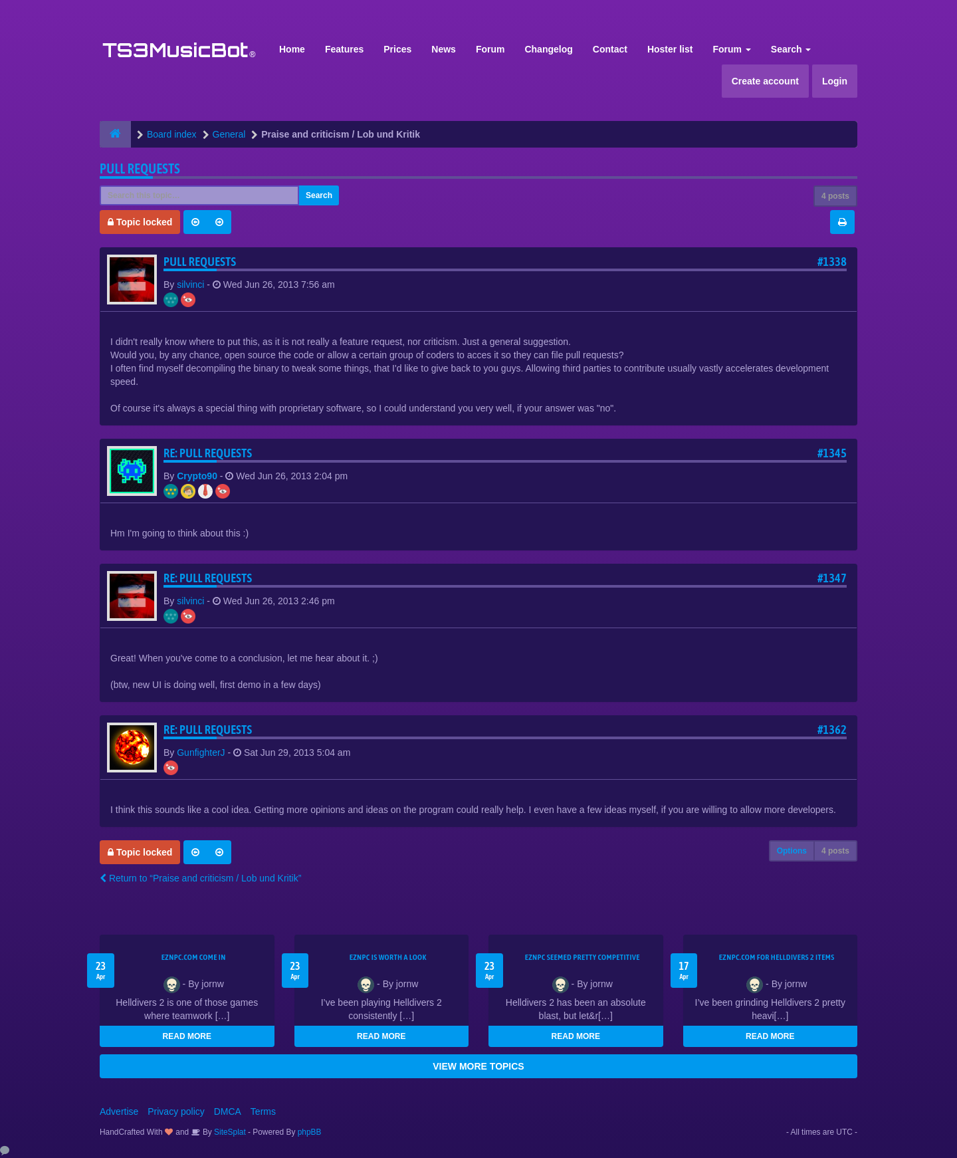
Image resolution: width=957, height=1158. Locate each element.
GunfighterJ (201, 752)
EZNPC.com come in (193, 957)
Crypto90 (197, 476)
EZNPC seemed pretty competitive (582, 957)
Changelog (548, 49)
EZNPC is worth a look (388, 957)
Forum (490, 49)
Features (344, 49)
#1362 (832, 730)
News (443, 49)
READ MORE (187, 1036)
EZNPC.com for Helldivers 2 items (777, 957)
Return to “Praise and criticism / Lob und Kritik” (200, 878)
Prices (397, 49)
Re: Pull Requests (207, 453)
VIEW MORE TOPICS (478, 1066)
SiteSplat (229, 1132)
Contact (610, 49)
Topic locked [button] (140, 222)
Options (792, 851)
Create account (765, 81)
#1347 (832, 578)
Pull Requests (140, 168)
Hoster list (669, 49)
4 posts (835, 196)
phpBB (310, 1132)
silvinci (190, 284)
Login (834, 81)
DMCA (227, 1111)
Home (292, 49)
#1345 (832, 453)
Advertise (119, 1111)
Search (791, 49)
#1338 (832, 262)
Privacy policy (176, 1111)
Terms (263, 1111)
